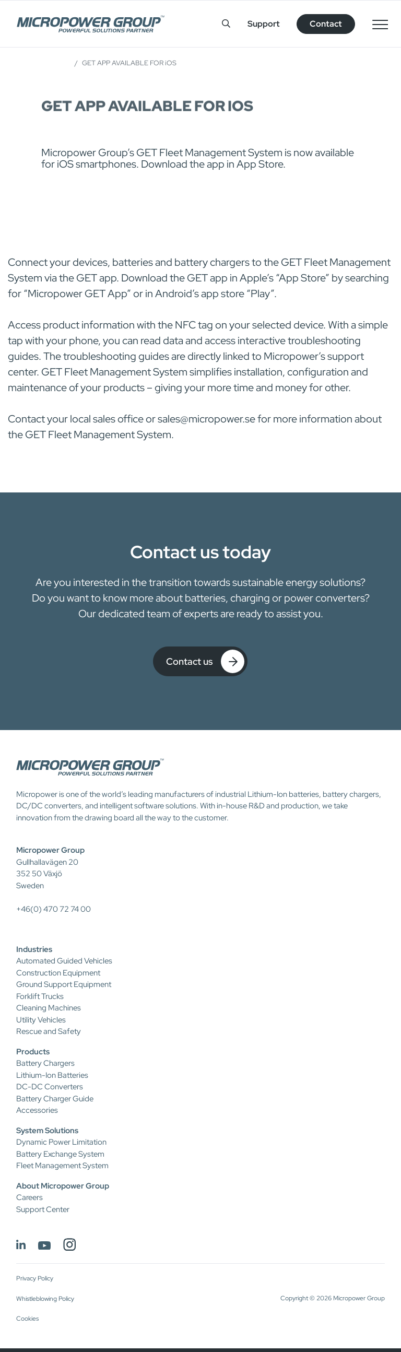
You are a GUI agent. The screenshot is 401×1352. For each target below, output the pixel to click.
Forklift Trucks (40, 996)
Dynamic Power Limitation (61, 1142)
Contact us (205, 661)
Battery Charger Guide (54, 1099)
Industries (34, 949)
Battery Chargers (45, 1063)
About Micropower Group (62, 1186)
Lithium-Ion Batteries (52, 1075)
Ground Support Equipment (63, 984)
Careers (29, 1197)
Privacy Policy (34, 1278)
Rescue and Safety (48, 1031)
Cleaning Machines (48, 1008)
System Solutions (47, 1130)
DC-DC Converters (49, 1086)
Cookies (27, 1318)
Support (263, 23)
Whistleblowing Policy (45, 1299)
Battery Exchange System (60, 1154)
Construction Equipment (58, 973)
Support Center (42, 1209)
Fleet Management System (62, 1165)
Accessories (37, 1110)
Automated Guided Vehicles (64, 961)
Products (33, 1052)
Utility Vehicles (41, 1020)
